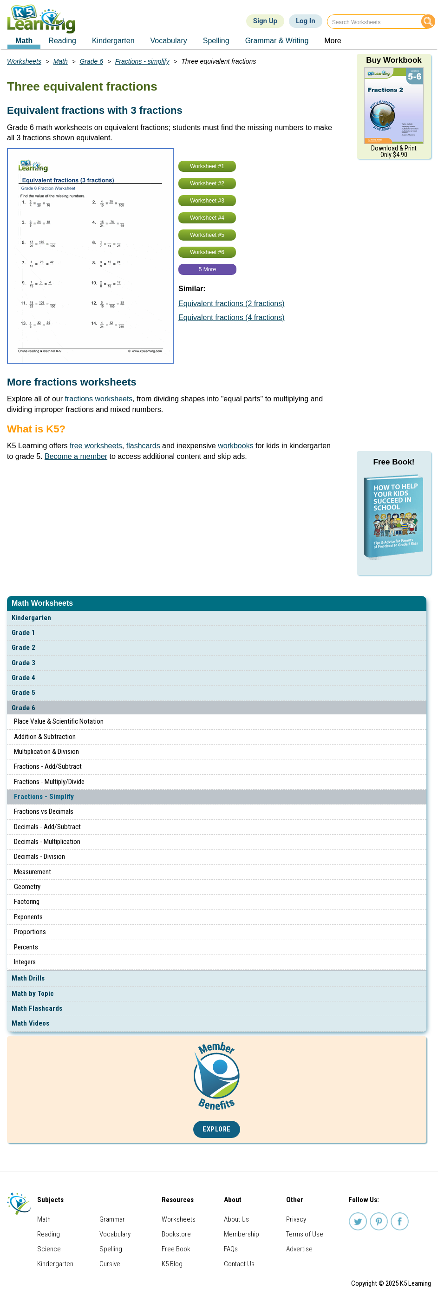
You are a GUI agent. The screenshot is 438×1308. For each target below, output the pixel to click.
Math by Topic (33, 993)
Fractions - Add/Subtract (48, 766)
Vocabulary (115, 1234)
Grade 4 (23, 678)
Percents (26, 947)
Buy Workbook (394, 60)
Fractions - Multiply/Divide (49, 782)
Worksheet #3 (207, 200)
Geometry (27, 887)
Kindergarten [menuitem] (113, 41)
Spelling (110, 1249)
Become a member (76, 456)
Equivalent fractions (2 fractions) (231, 303)
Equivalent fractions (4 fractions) (231, 317)
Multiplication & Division (46, 751)
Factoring (26, 901)
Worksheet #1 (207, 166)
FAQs (231, 1249)
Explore (217, 1129)
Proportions (30, 932)
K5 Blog (172, 1264)
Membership (241, 1234)
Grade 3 (23, 663)
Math (60, 61)
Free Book (176, 1249)
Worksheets (24, 61)
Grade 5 (23, 692)
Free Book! (394, 462)
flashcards (143, 446)
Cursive (109, 1264)
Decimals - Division (39, 856)
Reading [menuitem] (62, 41)
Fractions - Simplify (44, 796)
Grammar (112, 1219)
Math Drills (28, 978)
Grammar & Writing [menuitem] (277, 41)
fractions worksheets (99, 399)
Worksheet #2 (207, 183)
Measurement (32, 872)
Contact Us (239, 1264)
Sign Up (265, 21)
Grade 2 (23, 647)
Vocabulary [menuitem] (168, 41)
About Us (236, 1219)
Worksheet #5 (207, 235)
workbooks (235, 446)
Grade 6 (23, 708)
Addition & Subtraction (45, 736)
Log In (305, 21)
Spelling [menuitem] (216, 41)
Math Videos (30, 1023)
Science (49, 1249)
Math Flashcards (37, 1008)
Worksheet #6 (207, 252)
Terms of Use (304, 1234)
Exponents (28, 917)
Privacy (296, 1219)
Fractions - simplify (142, 61)
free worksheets (96, 446)
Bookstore (176, 1234)
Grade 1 (23, 632)
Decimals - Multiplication (47, 841)
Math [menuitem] (24, 41)
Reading (48, 1234)
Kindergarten (31, 618)
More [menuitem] (332, 41)
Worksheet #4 (207, 218)
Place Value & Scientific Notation (59, 721)
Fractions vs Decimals (43, 811)
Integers (25, 962)
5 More (207, 269)
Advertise (299, 1249)
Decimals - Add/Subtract (47, 827)
